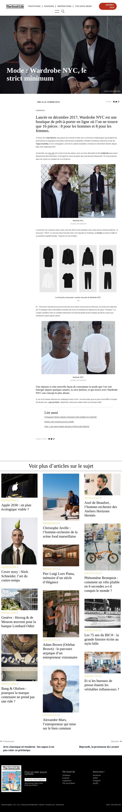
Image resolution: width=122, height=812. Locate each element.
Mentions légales (6, 804)
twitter (95, 778)
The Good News (83, 6)
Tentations (34, 6)
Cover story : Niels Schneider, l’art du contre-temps (14, 576)
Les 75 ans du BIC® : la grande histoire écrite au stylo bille (101, 639)
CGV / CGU (16, 804)
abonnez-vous (110, 6)
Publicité (41, 804)
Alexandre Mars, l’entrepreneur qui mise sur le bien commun (59, 724)
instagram (97, 781)
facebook (97, 775)
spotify (95, 783)
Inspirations (64, 6)
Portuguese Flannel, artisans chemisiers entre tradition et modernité (71, 417)
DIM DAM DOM (116, 804)
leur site (51, 153)
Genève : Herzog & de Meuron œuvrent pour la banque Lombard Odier (18, 621)
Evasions (49, 6)
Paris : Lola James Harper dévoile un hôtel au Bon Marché (67, 426)
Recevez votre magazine (35, 780)
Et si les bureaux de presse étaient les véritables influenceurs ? (101, 685)
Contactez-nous (50, 804)
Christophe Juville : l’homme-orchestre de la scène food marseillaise (60, 532)
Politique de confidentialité (29, 804)
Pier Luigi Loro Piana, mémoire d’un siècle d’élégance (59, 578)
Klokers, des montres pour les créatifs (59, 422)
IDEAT (108, 804)
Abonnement (60, 804)
